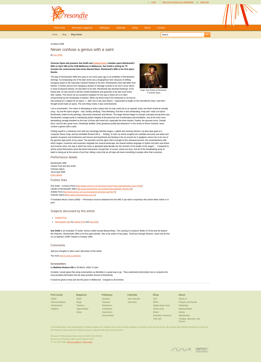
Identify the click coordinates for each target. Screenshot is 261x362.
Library (182, 312)
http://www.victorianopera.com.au (80, 195)
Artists (53, 299)
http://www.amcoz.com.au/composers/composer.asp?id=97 (89, 192)
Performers (107, 305)
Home (55, 34)
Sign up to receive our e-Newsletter (178, 2)
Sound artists (108, 315)
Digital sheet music (161, 305)
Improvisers (107, 312)
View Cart (204, 2)
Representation (185, 309)
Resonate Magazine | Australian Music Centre (73, 14)
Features (80, 305)
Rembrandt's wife (62, 222)
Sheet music (158, 309)
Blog (64, 34)
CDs (155, 299)
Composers (107, 309)
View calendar (134, 299)
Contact (161, 27)
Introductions (56, 305)
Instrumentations (58, 302)
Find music (59, 27)
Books (156, 312)
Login (153, 2)
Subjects (55, 309)
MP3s (155, 302)
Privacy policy (87, 342)
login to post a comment (70, 256)
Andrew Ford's (100, 63)
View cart (157, 319)
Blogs (79, 302)
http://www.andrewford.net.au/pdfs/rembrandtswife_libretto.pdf (104, 189)
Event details (56, 175)
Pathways (104, 27)
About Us (183, 299)
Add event (132, 302)
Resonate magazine (82, 27)
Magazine (81, 294)
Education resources (162, 315)
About (147, 27)
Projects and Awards (188, 302)
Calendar (121, 27)
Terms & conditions (74, 342)
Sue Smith (57, 55)
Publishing (183, 305)
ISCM (181, 350)
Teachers (106, 302)
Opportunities (82, 309)
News (79, 299)
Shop (135, 27)
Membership (184, 315)
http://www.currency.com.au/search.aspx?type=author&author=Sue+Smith (109, 186)
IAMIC (202, 350)
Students (106, 299)
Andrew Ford (61, 217)
